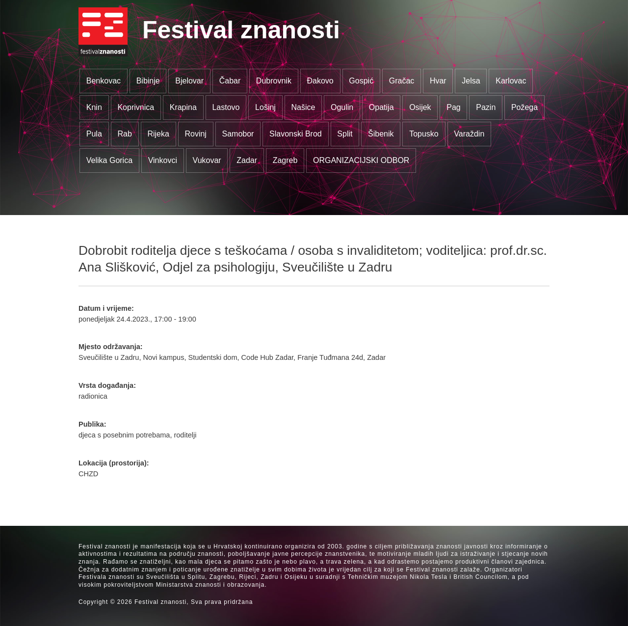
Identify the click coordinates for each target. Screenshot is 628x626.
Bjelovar (189, 81)
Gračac (402, 81)
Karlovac (511, 81)
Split (344, 134)
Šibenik (380, 134)
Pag (453, 107)
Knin (94, 107)
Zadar (246, 160)
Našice (303, 107)
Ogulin (342, 107)
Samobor (238, 134)
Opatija (381, 107)
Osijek (420, 107)
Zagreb (285, 160)
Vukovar (207, 160)
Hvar (438, 81)
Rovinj (195, 134)
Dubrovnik (273, 81)
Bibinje (148, 81)
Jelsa (471, 81)
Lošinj (265, 107)
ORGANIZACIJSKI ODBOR (361, 160)
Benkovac (103, 81)
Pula (94, 134)
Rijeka (158, 134)
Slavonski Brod (295, 134)
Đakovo (320, 81)
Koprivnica (135, 107)
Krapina (183, 107)
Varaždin (469, 134)
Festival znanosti (241, 30)
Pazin (486, 107)
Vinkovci (162, 160)
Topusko (424, 134)
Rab (124, 134)
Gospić (361, 81)
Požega (524, 107)
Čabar (230, 81)
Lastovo (225, 107)
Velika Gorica (109, 160)
